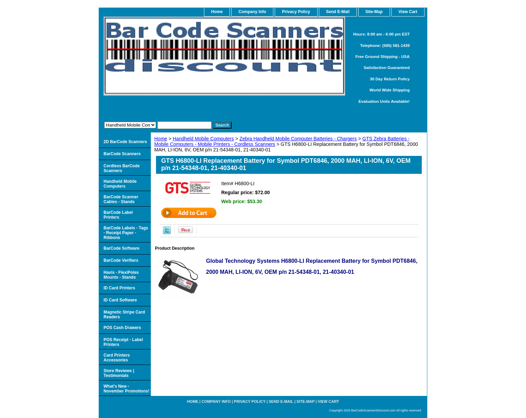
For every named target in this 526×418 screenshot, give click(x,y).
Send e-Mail (281, 401)
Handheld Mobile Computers (203, 138)
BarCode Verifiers (121, 260)
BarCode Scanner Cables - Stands (121, 199)
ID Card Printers (119, 288)
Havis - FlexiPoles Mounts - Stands (121, 275)
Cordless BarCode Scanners (122, 168)
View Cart (328, 401)
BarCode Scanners (122, 153)
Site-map (305, 401)
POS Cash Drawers (122, 327)
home (217, 11)
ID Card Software (120, 300)
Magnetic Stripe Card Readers (124, 314)
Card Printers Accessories (117, 357)
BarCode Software (121, 248)
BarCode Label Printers (118, 215)
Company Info (252, 11)
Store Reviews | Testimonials (119, 373)
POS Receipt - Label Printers (123, 342)
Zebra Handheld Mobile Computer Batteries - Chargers (298, 138)
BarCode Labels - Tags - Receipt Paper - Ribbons (126, 233)
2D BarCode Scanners (125, 141)
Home (160, 138)
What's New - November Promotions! (126, 389)
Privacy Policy (296, 11)
